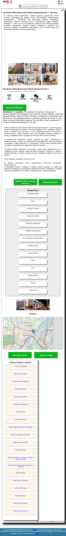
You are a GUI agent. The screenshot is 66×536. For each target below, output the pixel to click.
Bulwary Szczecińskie (20, 396)
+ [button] (5, 320)
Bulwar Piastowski (20, 389)
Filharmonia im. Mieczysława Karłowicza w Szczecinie (20, 466)
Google (34, 530)
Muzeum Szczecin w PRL (20, 442)
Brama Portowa (20, 412)
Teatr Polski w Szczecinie (20, 480)
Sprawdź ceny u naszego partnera (25, 182)
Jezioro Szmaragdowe (20, 366)
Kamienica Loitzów (20, 419)
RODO (38, 533)
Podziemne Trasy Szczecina (20, 381)
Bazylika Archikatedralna (21, 404)
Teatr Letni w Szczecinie (21, 511)
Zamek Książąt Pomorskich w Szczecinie (20, 427)
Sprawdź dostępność (14, 108)
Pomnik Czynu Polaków (20, 503)
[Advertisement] (33, 46)
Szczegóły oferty (20, 355)
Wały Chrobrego (20, 473)
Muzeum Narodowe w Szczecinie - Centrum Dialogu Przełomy (20, 458)
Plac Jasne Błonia (20, 495)
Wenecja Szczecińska (20, 374)
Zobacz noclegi (46, 355)
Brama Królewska (20, 450)
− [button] (5, 323)
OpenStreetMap (58, 348)
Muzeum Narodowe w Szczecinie (20, 435)
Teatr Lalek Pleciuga (20, 488)
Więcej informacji (50, 182)
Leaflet (50, 348)
